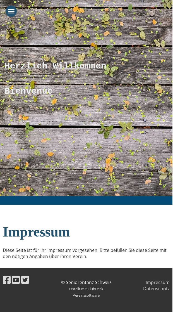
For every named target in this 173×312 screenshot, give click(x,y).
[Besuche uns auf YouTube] (16, 280)
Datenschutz (156, 288)
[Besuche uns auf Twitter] (25, 280)
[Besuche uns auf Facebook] (7, 280)
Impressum (158, 282)
